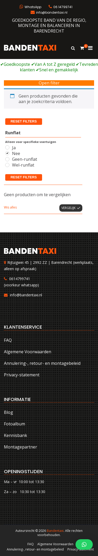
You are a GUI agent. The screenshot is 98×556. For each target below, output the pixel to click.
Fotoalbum (14, 424)
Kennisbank (15, 435)
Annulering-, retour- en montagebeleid (42, 363)
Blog (8, 412)
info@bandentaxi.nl (26, 294)
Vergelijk (68, 208)
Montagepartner (20, 447)
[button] (84, 544)
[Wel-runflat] (7, 165)
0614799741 (19, 278)
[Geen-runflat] (7, 159)
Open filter (49, 83)
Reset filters (23, 121)
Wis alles (10, 207)
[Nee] (7, 153)
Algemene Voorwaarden (27, 352)
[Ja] (7, 147)
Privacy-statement (21, 375)
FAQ (8, 340)
